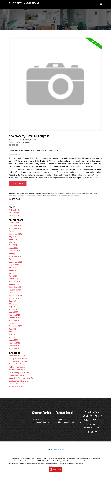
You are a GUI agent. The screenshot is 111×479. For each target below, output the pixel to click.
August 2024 (14, 265)
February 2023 (14, 315)
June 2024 (13, 270)
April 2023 (13, 309)
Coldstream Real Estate (48, 193)
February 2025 (14, 251)
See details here (15, 154)
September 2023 (15, 295)
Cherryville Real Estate (22, 142)
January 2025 (14, 253)
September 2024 (15, 262)
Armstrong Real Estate (22, 193)
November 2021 (15, 349)
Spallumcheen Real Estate (50, 195)
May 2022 (12, 335)
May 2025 (12, 242)
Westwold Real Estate (73, 195)
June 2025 (13, 240)
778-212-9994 (61, 419)
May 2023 (12, 307)
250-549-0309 (37, 419)
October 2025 (14, 231)
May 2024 (12, 273)
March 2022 (13, 340)
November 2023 (15, 290)
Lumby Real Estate (18, 195)
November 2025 (15, 228)
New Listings (14, 213)
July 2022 (12, 329)
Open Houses (14, 216)
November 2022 (15, 321)
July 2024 (12, 267)
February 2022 (14, 343)
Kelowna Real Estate (83, 193)
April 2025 (13, 245)
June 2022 (13, 332)
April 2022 (13, 337)
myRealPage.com (59, 449)
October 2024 (14, 259)
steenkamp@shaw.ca (40, 422)
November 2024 (15, 256)
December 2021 (15, 346)
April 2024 (13, 276)
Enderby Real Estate (60, 193)
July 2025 (12, 237)
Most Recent (14, 223)
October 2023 (14, 293)
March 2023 (13, 312)
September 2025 (15, 234)
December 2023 (15, 287)
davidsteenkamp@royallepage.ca (68, 422)
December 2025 (15, 226)
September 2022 (15, 326)
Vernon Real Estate (62, 195)
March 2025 (13, 248)
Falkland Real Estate (71, 193)
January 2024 (14, 284)
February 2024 (14, 281)
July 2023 (12, 301)
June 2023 (13, 304)
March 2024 (13, 279)
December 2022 (15, 318)
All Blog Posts (14, 210)
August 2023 (14, 298)
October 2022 (14, 323)
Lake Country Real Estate (19, 373)
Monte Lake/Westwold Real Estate (33, 195)
